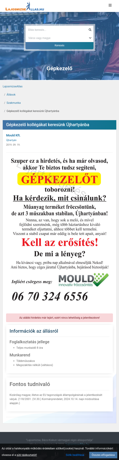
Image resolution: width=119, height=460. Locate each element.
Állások (11, 94)
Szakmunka (14, 102)
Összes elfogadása (103, 455)
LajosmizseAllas (12, 86)
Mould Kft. (13, 135)
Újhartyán (11, 140)
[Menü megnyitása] (110, 5)
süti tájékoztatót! (27, 455)
